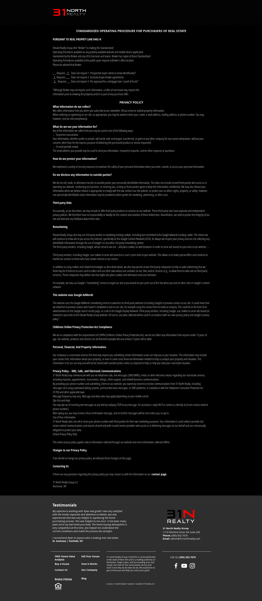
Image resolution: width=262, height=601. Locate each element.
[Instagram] (192, 565)
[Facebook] (175, 565)
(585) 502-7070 (187, 557)
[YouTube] (184, 565)
